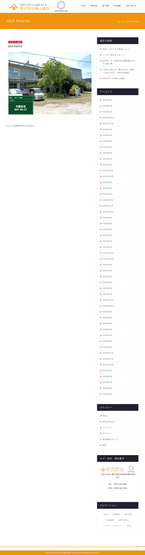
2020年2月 (107, 341)
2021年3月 (107, 288)
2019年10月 (108, 365)
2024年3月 (107, 159)
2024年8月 (107, 153)
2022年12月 (108, 200)
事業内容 (94, 6)
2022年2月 (107, 241)
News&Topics (109, 422)
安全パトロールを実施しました (116, 49)
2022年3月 (107, 235)
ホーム (121, 22)
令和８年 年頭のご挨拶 (113, 78)
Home (83, 6)
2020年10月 (108, 306)
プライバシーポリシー (113, 526)
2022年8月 (107, 224)
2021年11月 (108, 259)
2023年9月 (107, 182)
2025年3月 (107, 135)
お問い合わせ (131, 6)
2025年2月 (107, 141)
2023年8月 (107, 188)
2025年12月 (108, 118)
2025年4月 (107, 129)
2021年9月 (107, 265)
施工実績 (105, 6)
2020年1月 (107, 347)
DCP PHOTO (132, 22)
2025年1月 (107, 147)
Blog (105, 416)
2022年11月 (108, 206)
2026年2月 (107, 106)
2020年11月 (108, 300)
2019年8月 (107, 377)
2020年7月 (107, 312)
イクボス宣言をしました (113, 55)
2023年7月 (107, 194)
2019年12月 (108, 353)
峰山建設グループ (110, 439)
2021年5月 (107, 277)
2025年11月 (108, 124)
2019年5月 (107, 394)
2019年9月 (107, 371)
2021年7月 (107, 271)
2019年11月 (108, 359)
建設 (105, 445)
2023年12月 (108, 171)
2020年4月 (107, 329)
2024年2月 (107, 165)
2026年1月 (107, 112)
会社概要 (117, 6)
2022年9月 (107, 218)
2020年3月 (107, 335)
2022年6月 (107, 229)
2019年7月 (107, 382)
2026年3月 (107, 100)
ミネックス (108, 427)
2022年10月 (108, 212)
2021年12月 (108, 253)
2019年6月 (107, 388)
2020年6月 (107, 318)
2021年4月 (107, 282)
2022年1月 (107, 247)
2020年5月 (107, 324)
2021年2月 (107, 294)
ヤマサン (107, 433)
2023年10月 (108, 176)
